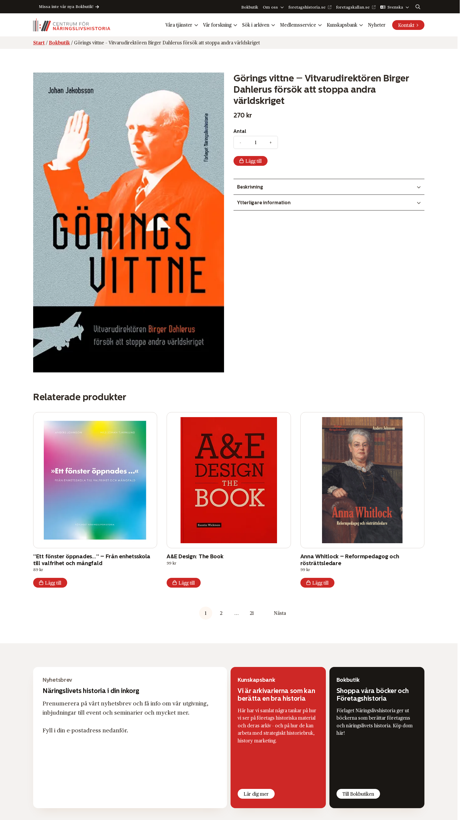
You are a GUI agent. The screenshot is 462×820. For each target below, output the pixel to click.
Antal (240, 131)
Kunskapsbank (342, 24)
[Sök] (417, 6)
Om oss (270, 7)
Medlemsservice (298, 24)
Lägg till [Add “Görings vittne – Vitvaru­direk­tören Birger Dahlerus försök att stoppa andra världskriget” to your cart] (253, 160)
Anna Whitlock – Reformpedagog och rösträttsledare (349, 559)
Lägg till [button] (53, 582)
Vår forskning (217, 24)
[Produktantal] (256, 142)
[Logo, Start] (71, 24)
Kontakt (406, 25)
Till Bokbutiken (358, 793)
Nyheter (377, 24)
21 (252, 613)
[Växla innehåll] (329, 186)
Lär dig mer (256, 793)
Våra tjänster (178, 24)
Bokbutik (249, 7)
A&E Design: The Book (195, 556)
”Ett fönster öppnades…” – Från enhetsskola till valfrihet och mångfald (91, 559)
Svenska (395, 7)
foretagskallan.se (353, 7)
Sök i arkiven (255, 24)
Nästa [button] (280, 613)
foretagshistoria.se (307, 7)
